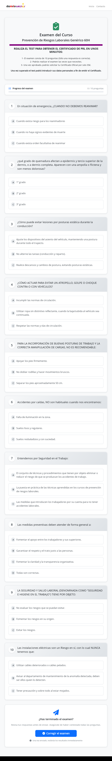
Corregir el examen (56, 733)
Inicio (91, 6)
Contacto (100, 6)
